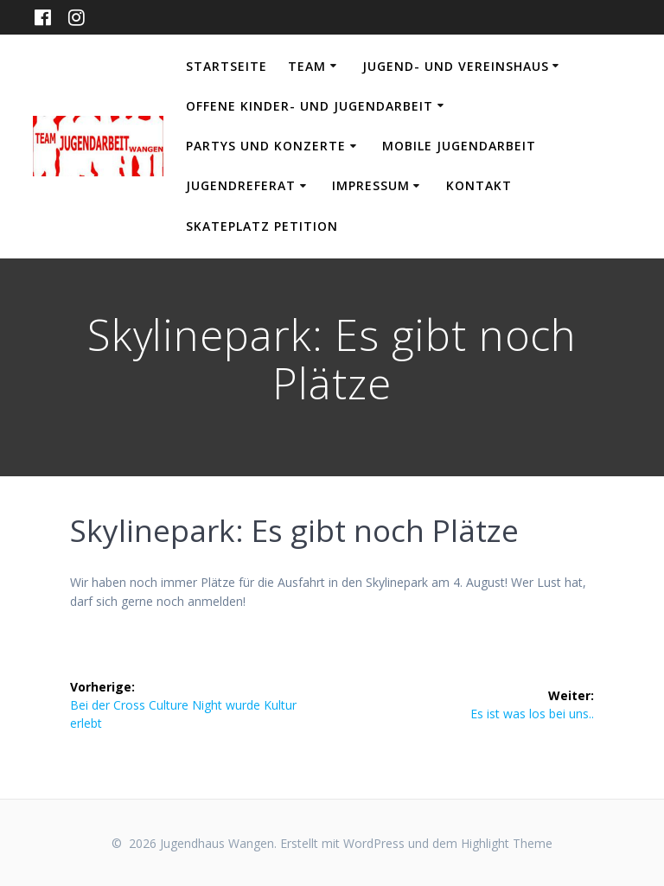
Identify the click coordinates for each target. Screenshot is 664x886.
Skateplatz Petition (262, 226)
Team (307, 66)
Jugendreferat (241, 185)
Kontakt (479, 185)
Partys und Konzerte (266, 145)
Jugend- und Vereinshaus (455, 66)
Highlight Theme (506, 843)
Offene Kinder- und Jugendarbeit (309, 106)
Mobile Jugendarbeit (459, 145)
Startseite (226, 66)
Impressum (371, 185)
